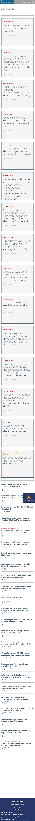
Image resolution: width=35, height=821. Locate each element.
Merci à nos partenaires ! (12, 597)
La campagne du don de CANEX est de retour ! (17, 508)
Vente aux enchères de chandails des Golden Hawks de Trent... (16, 587)
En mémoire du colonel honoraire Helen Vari (16, 554)
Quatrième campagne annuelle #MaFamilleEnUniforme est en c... (16, 519)
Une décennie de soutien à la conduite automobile (14, 486)
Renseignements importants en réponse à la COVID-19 (15, 732)
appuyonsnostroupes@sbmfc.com (13, 814)
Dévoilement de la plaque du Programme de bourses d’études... (16, 676)
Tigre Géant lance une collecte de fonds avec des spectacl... (16, 687)
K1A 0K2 (17, 809)
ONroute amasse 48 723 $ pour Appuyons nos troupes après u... (15, 654)
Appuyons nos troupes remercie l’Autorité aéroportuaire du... (15, 565)
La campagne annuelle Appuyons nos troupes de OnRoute (16, 576)
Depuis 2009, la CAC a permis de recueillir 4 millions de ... (15, 632)
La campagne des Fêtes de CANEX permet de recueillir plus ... (16, 621)
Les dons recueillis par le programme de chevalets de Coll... (16, 643)
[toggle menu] (19, 2)
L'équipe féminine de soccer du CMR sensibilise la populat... (15, 497)
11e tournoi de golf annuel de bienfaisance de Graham (14, 721)
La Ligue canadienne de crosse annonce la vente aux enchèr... (15, 543)
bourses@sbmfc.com (19, 816)
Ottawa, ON (17, 807)
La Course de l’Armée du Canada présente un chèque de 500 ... (15, 532)
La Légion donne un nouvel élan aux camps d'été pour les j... (17, 710)
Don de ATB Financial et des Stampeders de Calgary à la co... (15, 698)
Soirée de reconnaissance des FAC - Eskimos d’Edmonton (17, 745)
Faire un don (27, 2)
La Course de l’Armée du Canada (10, 528)
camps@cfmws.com (8, 819)
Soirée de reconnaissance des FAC (17, 453)
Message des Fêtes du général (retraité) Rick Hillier (14, 665)
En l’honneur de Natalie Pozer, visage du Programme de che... (15, 610)
